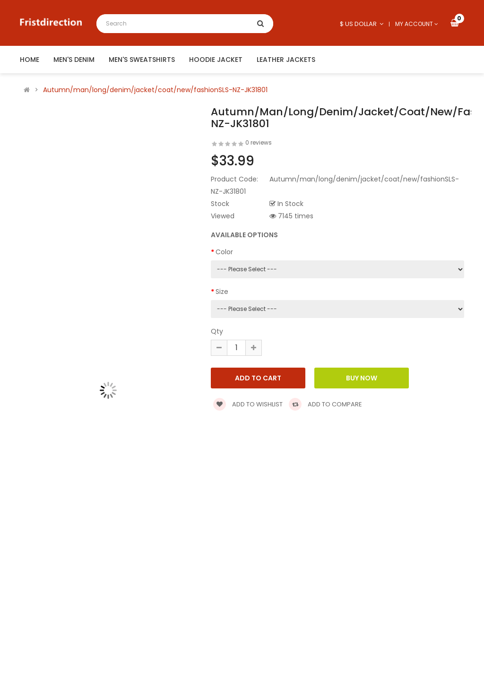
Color (224, 252)
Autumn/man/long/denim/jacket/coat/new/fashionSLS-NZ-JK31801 (155, 89)
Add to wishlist (248, 404)
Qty (217, 331)
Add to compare (325, 404)
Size (222, 291)
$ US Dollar (361, 23)
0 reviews (258, 142)
